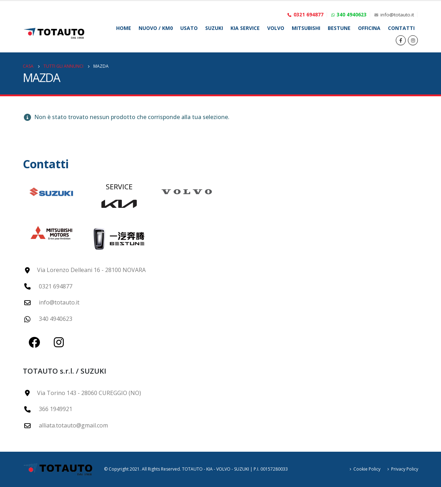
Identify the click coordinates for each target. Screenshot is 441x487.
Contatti (401, 28)
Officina (369, 28)
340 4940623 (352, 14)
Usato (189, 28)
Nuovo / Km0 (156, 28)
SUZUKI (214, 28)
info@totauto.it (397, 14)
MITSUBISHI (306, 28)
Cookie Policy (366, 469)
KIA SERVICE (245, 28)
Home (123, 28)
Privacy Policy (404, 469)
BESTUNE (339, 28)
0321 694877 (308, 14)
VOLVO (275, 28)
